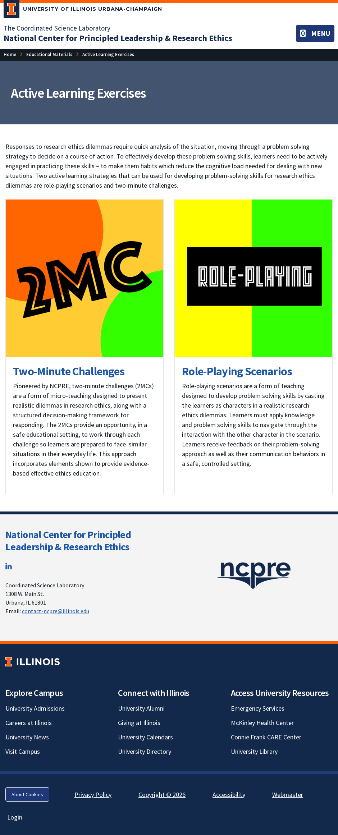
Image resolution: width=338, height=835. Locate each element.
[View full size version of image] (84, 278)
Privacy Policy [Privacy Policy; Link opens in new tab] (92, 794)
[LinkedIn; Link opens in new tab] (8, 566)
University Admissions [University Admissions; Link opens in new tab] (35, 708)
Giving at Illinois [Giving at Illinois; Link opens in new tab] (139, 723)
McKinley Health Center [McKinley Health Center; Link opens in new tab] (262, 723)
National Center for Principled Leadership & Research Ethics (68, 540)
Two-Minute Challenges (68, 371)
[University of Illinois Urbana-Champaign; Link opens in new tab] (83, 10)
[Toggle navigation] (315, 33)
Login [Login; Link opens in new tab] (14, 817)
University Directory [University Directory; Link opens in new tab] (144, 751)
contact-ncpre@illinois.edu (55, 611)
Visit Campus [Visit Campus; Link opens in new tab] (22, 751)
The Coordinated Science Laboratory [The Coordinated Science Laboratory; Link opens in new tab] (57, 28)
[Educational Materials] (49, 54)
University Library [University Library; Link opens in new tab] (254, 751)
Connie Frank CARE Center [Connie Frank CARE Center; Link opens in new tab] (266, 737)
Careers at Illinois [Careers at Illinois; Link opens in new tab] (28, 723)
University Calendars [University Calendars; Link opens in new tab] (145, 737)
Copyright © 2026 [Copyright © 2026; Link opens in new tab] (162, 794)
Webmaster (287, 794)
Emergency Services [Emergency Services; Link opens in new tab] (257, 708)
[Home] (10, 54)
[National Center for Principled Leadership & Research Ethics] (118, 37)
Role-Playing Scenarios (237, 371)
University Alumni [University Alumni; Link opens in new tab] (141, 708)
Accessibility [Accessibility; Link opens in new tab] (229, 794)
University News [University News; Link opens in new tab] (27, 737)
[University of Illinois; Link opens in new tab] (32, 661)
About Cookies (27, 794)
